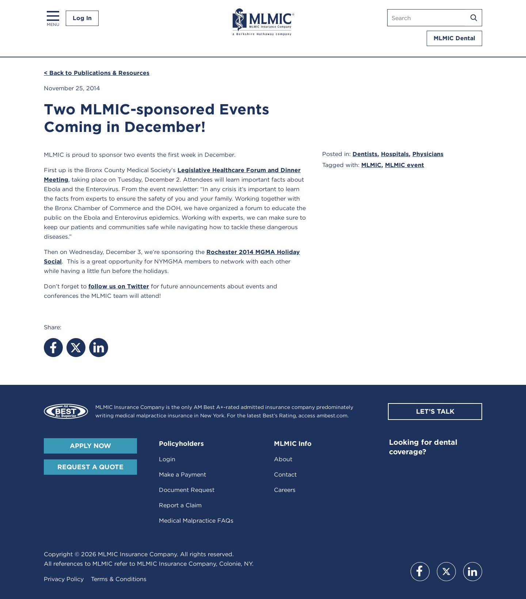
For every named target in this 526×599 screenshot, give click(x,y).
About (283, 459)
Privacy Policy (64, 579)
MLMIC (371, 165)
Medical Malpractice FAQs (196, 520)
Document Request (186, 489)
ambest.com (332, 415)
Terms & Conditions (118, 579)
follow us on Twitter (118, 286)
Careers (285, 489)
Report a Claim (180, 505)
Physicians (427, 154)
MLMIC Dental (454, 38)
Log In (82, 18)
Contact (285, 474)
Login (167, 459)
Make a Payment (182, 474)
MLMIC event (404, 165)
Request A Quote (90, 467)
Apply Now (90, 446)
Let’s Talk (435, 411)
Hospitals (395, 154)
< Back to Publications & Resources (96, 72)
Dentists (364, 154)
